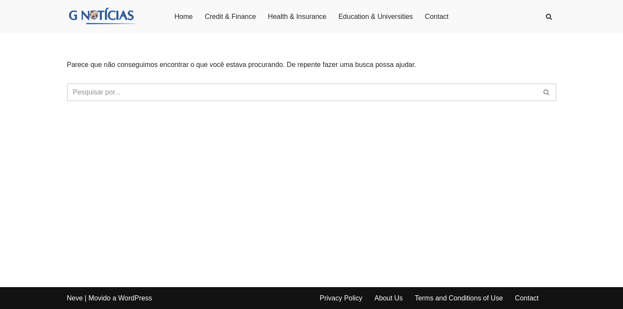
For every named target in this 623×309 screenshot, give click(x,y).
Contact (437, 16)
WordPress (135, 298)
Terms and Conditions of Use (459, 298)
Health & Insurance (297, 16)
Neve (75, 298)
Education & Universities (375, 16)
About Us (388, 298)
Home (183, 16)
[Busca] (549, 16)
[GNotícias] (102, 16)
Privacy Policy (341, 298)
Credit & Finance (230, 16)
